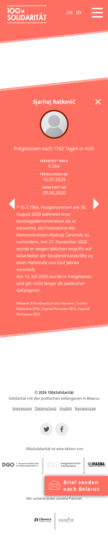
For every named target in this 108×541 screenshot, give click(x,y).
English (66, 408)
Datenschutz (45, 408)
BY (79, 13)
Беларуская (85, 408)
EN (70, 13)
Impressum (22, 408)
